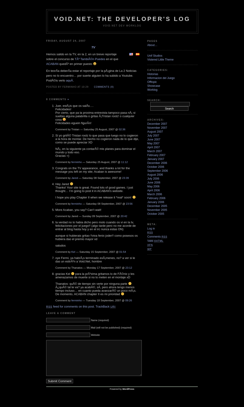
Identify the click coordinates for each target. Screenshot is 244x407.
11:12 (124, 161)
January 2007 (155, 159)
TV (93, 47)
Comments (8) (104, 87)
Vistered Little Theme (160, 59)
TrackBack (106, 306)
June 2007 (153, 139)
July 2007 (153, 135)
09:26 (128, 300)
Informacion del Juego (161, 78)
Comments (157, 236)
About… (152, 45)
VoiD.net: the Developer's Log (122, 18)
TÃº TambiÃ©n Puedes (90, 59)
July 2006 (153, 178)
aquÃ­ (69, 80)
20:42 (123, 216)
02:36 (122, 129)
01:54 (122, 251)
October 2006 (155, 167)
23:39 (125, 177)
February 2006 (156, 198)
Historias (152, 74)
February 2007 (156, 155)
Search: (154, 100)
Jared (74, 177)
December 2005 (157, 206)
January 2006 (155, 202)
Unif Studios (154, 55)
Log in (151, 228)
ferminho (76, 161)
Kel (73, 251)
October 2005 (155, 213)
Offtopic (152, 82)
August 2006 (155, 174)
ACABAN (52, 64)
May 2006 (153, 186)
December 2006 (157, 163)
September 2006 (157, 170)
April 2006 (153, 190)
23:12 (128, 267)
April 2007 (153, 147)
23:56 (129, 203)
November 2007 (157, 127)
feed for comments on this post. (70, 306)
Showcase (153, 85)
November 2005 (157, 210)
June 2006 (153, 182)
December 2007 (157, 123)
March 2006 (154, 194)
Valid (155, 240)
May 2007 (153, 143)
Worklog (152, 89)
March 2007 (154, 151)
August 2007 (155, 131)
